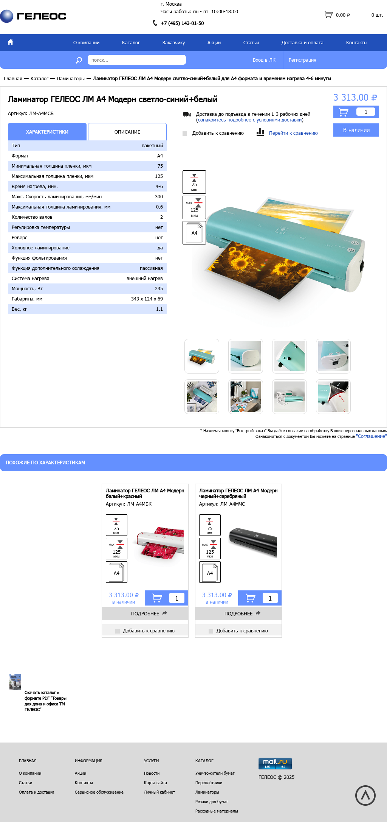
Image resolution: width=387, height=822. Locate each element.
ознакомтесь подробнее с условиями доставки (250, 120)
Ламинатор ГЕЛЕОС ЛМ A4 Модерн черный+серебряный (238, 493)
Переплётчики (208, 782)
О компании (86, 42)
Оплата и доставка (36, 791)
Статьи (251, 42)
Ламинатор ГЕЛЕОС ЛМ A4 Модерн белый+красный (145, 493)
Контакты (356, 42)
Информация (88, 760)
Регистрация (302, 60)
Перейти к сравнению (287, 133)
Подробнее (145, 613)
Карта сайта (155, 782)
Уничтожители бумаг (215, 773)
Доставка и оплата (303, 42)
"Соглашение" (371, 436)
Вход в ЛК (264, 60)
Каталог (131, 42)
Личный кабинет (159, 791)
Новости (151, 773)
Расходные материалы (216, 810)
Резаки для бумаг (211, 801)
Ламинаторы (71, 78)
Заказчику (174, 42)
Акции (214, 42)
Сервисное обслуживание (99, 791)
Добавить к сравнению (213, 133)
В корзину (343, 112)
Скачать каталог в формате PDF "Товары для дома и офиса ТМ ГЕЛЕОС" (46, 701)
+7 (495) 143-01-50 (182, 23)
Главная (13, 78)
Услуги (151, 760)
